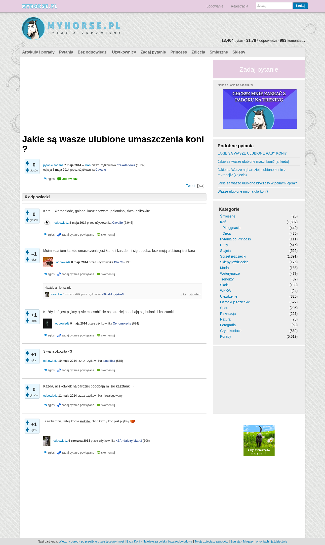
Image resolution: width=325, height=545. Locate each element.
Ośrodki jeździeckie (235, 302)
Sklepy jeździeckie (234, 262)
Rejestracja (239, 6)
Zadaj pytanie (153, 52)
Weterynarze (230, 273)
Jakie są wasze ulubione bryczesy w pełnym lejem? (257, 183)
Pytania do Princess (235, 239)
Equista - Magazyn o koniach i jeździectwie (259, 541)
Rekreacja (228, 314)
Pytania (66, 52)
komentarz (56, 294)
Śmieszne (219, 52)
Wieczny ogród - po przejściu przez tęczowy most (91, 541)
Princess (178, 52)
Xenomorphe (122, 323)
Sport (224, 308)
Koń (87, 165)
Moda (224, 268)
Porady (225, 336)
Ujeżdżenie (228, 296)
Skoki (224, 285)
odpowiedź (61, 222)
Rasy (224, 245)
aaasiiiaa (109, 361)
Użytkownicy (124, 52)
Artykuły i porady (38, 52)
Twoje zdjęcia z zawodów (211, 541)
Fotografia (228, 325)
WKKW (225, 291)
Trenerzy (227, 279)
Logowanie (214, 6)
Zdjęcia (198, 52)
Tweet (190, 186)
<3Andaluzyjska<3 (113, 294)
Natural (225, 319)
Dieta (227, 233)
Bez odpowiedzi (93, 52)
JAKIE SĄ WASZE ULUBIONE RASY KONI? (252, 153)
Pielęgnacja (232, 228)
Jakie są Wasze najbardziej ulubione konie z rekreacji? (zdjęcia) (252, 172)
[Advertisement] (114, 94)
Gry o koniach (231, 331)
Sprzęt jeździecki (233, 256)
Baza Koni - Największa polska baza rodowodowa (159, 541)
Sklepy (238, 52)
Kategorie (229, 209)
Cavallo (100, 169)
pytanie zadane (53, 165)
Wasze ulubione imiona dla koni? (243, 191)
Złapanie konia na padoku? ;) (235, 84)
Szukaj (300, 5)
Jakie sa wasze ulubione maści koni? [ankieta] (253, 162)
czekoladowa (126, 165)
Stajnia (225, 251)
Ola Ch (119, 262)
